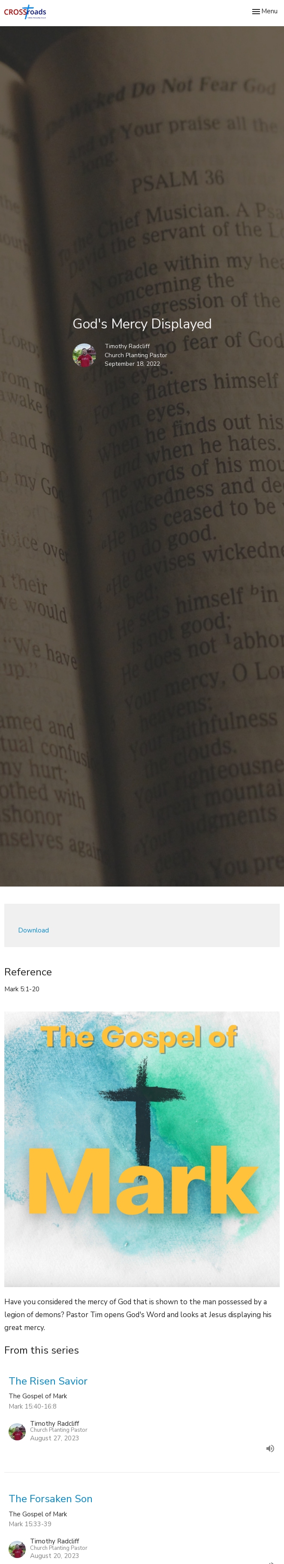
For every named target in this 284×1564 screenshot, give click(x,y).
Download (33, 930)
